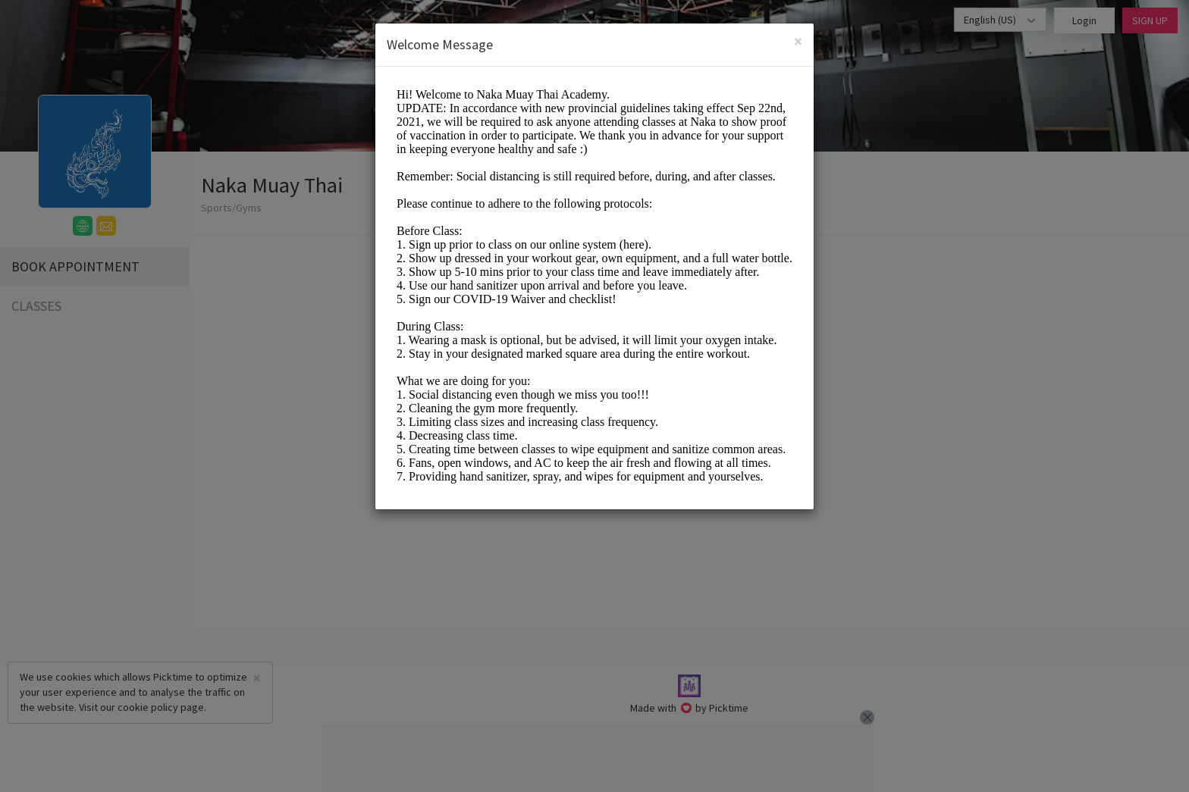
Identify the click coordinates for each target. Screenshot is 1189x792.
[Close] (798, 41)
